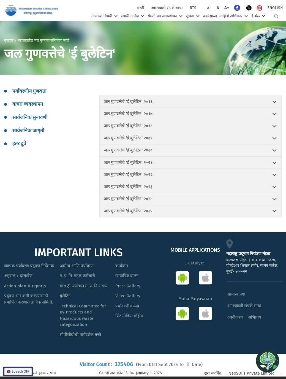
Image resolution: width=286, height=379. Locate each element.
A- (209, 8)
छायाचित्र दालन (126, 275)
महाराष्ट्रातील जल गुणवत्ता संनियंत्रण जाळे (43, 40)
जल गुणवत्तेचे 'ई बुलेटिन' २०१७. (129, 113)
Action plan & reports (25, 285)
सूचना (192, 15)
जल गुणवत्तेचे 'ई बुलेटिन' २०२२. (129, 174)
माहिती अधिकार (233, 15)
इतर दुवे (19, 143)
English (275, 8)
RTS (193, 8)
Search (276, 16)
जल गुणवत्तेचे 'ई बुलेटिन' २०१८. (129, 125)
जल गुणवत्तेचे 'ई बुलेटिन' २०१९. (129, 138)
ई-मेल (257, 15)
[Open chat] (267, 360)
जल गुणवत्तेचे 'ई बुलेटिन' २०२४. (129, 198)
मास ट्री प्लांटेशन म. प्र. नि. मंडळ (83, 285)
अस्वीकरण (235, 317)
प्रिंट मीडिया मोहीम (129, 315)
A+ (226, 7)
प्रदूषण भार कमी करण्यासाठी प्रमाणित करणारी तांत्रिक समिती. (28, 299)
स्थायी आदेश (132, 15)
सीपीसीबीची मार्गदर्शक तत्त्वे (80, 334)
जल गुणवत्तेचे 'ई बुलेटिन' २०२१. (129, 162)
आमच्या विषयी (104, 15)
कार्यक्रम (121, 265)
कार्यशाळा (210, 16)
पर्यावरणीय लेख (127, 306)
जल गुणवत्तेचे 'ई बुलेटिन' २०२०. (129, 150)
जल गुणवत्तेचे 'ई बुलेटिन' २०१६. (129, 101)
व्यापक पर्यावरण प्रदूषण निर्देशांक (29, 265)
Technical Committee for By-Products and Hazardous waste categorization (83, 315)
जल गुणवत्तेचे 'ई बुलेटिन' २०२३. (129, 186)
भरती (140, 8)
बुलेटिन (65, 295)
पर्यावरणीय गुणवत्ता (29, 91)
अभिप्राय (254, 317)
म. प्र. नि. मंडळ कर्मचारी (77, 275)
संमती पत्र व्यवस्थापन (164, 15)
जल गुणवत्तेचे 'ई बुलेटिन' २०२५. (129, 211)
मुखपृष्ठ (8, 40)
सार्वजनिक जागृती (28, 131)
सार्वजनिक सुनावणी (30, 117)
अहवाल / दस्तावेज (18, 275)
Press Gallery (127, 285)
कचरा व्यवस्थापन (27, 104)
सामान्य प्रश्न (236, 294)
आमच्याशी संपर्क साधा (167, 8)
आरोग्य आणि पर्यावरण (77, 265)
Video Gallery (127, 295)
